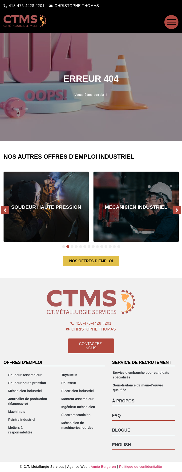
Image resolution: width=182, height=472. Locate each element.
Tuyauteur (69, 375)
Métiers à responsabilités (20, 430)
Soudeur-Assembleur (25, 375)
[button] (5, 210)
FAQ (116, 415)
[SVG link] (171, 22)
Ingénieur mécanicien (78, 407)
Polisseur (68, 383)
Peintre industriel (21, 419)
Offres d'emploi (23, 362)
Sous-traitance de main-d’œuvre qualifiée (138, 387)
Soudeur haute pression (27, 383)
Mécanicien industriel (25, 391)
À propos (123, 401)
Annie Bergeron (103, 466)
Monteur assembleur (77, 399)
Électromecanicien (75, 415)
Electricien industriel (77, 391)
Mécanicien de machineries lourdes (77, 425)
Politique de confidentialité (140, 466)
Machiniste (16, 411)
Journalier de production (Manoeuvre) (27, 401)
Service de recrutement (141, 362)
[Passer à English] (143, 444)
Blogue (121, 430)
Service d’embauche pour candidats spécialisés (141, 375)
